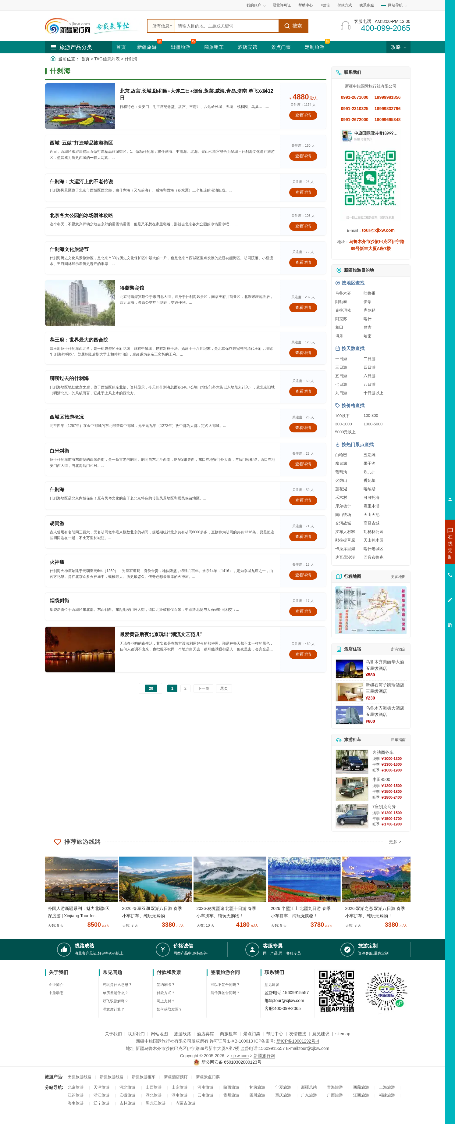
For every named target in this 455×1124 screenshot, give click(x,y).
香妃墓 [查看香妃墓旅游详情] (369, 480)
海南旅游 (76, 1103)
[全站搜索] (227, 26)
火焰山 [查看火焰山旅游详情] (341, 480)
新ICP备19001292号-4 (297, 1041)
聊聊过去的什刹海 (69, 378)
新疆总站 (309, 1087)
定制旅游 (314, 47)
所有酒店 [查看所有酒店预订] (398, 649)
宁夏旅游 (283, 1087)
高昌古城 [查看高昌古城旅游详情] (371, 523)
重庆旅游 (283, 1095)
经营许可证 (282, 5)
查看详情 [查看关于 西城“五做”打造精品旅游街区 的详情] (303, 156)
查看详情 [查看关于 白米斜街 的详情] (303, 464)
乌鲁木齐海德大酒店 (385, 708)
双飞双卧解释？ (115, 1001)
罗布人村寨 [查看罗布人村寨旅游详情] (345, 531)
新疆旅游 (147, 47)
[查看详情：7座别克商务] (352, 816)
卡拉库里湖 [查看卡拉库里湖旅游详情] (345, 548)
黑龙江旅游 (155, 1103)
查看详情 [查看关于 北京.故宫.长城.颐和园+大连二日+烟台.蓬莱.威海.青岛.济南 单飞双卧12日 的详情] (303, 115)
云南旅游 (205, 1095)
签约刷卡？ (166, 985)
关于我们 (113, 1033)
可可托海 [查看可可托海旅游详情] (371, 497)
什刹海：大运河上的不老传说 (81, 181)
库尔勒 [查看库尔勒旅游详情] (369, 310)
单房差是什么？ (115, 993)
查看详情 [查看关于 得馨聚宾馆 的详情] (303, 307)
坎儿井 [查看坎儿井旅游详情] (369, 472)
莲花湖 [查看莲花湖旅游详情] (341, 489)
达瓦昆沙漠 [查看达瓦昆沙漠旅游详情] (345, 557)
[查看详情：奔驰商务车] (352, 762)
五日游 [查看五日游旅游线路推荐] (341, 376)
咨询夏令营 (422, 569)
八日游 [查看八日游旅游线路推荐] (369, 384)
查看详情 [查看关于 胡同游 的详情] (303, 536)
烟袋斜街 (59, 600)
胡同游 (57, 523)
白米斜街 (59, 450)
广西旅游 (335, 1095)
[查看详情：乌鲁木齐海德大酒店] (349, 715)
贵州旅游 (231, 1095)
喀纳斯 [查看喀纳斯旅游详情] (369, 489)
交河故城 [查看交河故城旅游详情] (343, 523)
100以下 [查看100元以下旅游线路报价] (342, 415)
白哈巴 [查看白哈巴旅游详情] (341, 455)
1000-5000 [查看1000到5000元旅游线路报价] (373, 424)
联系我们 (136, 1033)
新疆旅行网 (264, 1055)
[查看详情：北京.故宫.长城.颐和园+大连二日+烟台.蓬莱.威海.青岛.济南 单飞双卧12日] (80, 106)
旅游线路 (182, 1033)
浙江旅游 (101, 1095)
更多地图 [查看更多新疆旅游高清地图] (398, 577)
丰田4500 (381, 779)
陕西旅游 (231, 1087)
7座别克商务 (384, 806)
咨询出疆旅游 (423, 558)
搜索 (293, 26)
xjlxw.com (239, 1055)
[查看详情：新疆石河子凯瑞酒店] (349, 692)
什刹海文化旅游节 (69, 249)
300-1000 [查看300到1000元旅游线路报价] (343, 424)
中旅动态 (56, 993)
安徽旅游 (127, 1095)
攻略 (398, 47)
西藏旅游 (361, 1087)
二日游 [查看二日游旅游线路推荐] (369, 358)
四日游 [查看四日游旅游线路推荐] (369, 367)
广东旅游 (309, 1095)
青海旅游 (335, 1087)
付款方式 (344, 5)
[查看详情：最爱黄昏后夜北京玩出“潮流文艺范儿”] (80, 649)
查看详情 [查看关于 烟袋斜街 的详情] (303, 611)
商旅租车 (214, 47)
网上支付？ (166, 1001)
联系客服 (366, 5)
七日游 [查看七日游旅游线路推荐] (341, 384)
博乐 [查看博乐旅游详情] (339, 336)
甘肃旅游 (257, 1087)
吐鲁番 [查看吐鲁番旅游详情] (369, 293)
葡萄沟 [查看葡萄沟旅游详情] (341, 472)
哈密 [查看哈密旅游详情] (367, 336)
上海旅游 (387, 1087)
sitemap (342, 1033)
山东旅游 (179, 1087)
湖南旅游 (179, 1095)
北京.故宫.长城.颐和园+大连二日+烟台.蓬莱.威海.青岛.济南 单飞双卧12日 (196, 94)
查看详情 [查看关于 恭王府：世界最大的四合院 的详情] (303, 352)
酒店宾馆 (247, 47)
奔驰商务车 (383, 752)
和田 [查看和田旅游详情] (339, 327)
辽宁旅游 (101, 1103)
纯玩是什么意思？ (117, 985)
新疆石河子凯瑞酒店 (385, 684)
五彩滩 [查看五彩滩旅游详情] (369, 455)
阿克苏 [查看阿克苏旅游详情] (341, 319)
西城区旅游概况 (67, 417)
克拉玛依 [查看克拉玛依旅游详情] (343, 310)
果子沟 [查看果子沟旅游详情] (369, 463)
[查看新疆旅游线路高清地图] (371, 610)
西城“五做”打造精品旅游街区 (81, 142)
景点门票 (281, 47)
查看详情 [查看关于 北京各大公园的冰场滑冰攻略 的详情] (303, 226)
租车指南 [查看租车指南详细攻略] (398, 740)
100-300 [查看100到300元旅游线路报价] (371, 415)
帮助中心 (305, 5)
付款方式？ (166, 993)
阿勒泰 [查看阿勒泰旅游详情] (341, 301)
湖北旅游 (154, 1095)
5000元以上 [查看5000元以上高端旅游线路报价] (345, 432)
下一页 (203, 688)
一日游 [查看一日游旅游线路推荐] (341, 358)
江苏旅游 (76, 1095)
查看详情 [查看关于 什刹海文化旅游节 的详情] (303, 262)
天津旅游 (101, 1087)
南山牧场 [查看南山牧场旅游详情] (343, 514)
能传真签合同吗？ (225, 993)
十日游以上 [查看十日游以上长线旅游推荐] (373, 393)
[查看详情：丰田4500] (352, 789)
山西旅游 (154, 1087)
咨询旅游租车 (423, 580)
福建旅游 (387, 1095)
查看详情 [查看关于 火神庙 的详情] (303, 575)
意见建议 (272, 985)
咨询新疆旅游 (423, 547)
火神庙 (57, 562)
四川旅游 (257, 1095)
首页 (121, 47)
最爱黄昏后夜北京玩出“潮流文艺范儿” (161, 634)
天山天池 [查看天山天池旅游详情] (371, 514)
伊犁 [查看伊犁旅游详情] (367, 301)
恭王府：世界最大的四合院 (79, 339)
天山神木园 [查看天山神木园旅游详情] (373, 540)
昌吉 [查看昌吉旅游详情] (367, 327)
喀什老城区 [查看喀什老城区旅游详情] (373, 548)
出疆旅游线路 (79, 1077)
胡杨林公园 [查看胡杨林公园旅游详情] (373, 531)
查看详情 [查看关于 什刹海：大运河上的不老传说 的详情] (303, 192)
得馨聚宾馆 (132, 288)
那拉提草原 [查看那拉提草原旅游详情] (345, 540)
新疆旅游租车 (143, 1077)
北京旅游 (76, 1087)
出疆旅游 (180, 47)
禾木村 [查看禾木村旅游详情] (341, 497)
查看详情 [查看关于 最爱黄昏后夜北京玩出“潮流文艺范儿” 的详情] (303, 654)
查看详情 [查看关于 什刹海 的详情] (303, 500)
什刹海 (57, 489)
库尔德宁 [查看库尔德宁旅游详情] (343, 506)
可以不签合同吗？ (225, 985)
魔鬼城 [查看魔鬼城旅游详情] (341, 463)
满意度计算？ (114, 1009)
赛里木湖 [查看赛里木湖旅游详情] (371, 506)
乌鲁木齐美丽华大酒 (385, 661)
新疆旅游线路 (111, 1077)
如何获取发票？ (169, 1009)
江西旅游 (361, 1095)
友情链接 (297, 1033)
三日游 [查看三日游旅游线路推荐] (341, 367)
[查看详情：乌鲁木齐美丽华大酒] (349, 668)
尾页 (224, 688)
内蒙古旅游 (185, 1103)
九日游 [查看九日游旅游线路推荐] (341, 393)
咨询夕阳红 (422, 591)
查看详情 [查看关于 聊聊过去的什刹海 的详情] (303, 391)
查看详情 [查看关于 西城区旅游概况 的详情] (303, 427)
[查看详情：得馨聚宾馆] (80, 303)
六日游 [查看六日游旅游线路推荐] (369, 376)
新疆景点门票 (208, 1077)
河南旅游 (205, 1087)
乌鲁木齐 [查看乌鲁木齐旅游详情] (343, 293)
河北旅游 (127, 1087)
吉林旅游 (127, 1103)
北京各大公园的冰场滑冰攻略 (81, 215)
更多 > (395, 841)
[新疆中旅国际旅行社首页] (93, 26)
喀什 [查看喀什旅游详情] (367, 319)
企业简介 (56, 985)
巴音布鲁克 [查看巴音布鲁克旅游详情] (373, 557)
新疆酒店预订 (176, 1077)
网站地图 (159, 1033)
